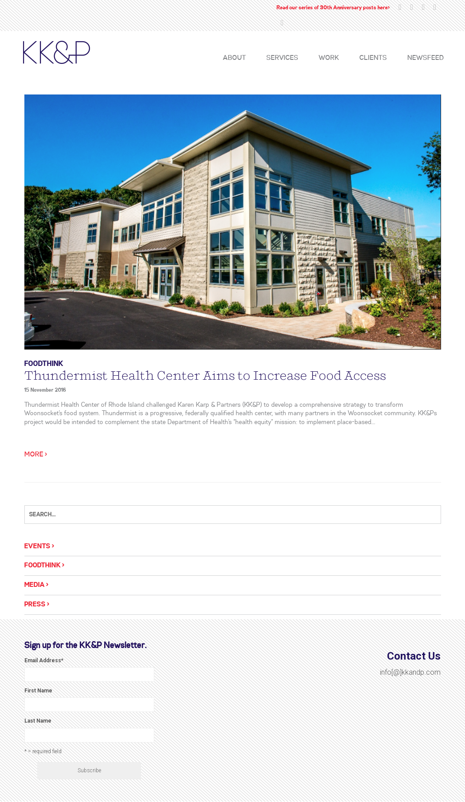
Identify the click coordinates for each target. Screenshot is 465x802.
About (234, 58)
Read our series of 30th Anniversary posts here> (333, 8)
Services (282, 58)
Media (34, 585)
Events (37, 546)
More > (35, 454)
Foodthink (43, 364)
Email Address (43, 660)
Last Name (37, 721)
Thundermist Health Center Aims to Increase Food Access (205, 376)
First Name (38, 691)
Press (35, 604)
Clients (373, 58)
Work (329, 58)
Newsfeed (425, 58)
